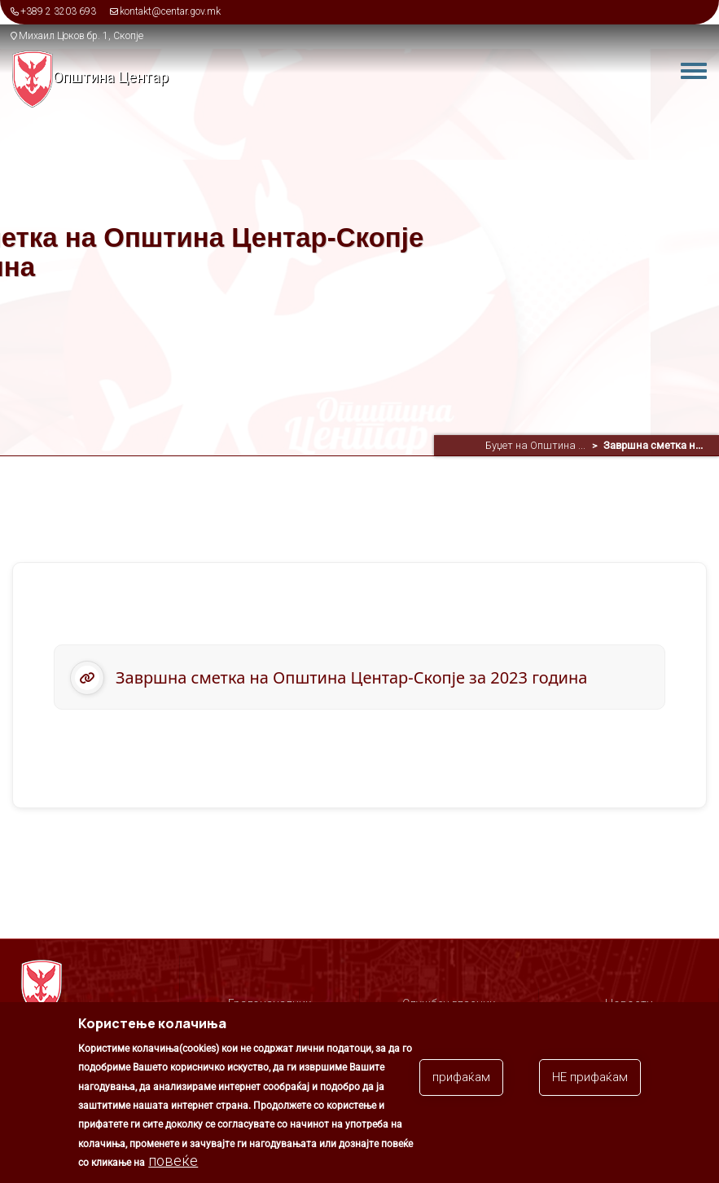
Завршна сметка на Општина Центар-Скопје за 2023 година (351, 677)
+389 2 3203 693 (58, 11)
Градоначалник (269, 1003)
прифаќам (461, 1087)
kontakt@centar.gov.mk (170, 11)
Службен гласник (448, 1003)
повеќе (173, 1170)
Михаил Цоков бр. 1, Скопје (81, 36)
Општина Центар (111, 77)
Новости (629, 1003)
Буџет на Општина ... (535, 445)
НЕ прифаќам (590, 1087)
